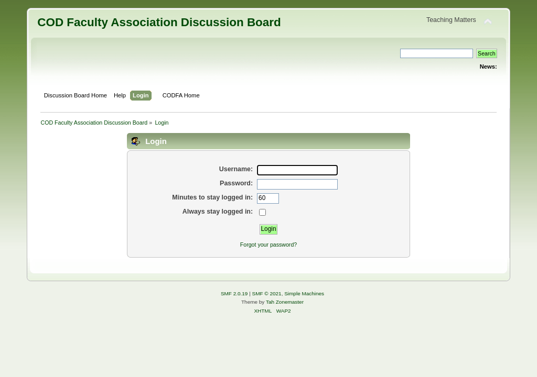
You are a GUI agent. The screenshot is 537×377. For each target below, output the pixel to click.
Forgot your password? (268, 244)
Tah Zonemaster (285, 302)
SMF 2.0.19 (234, 293)
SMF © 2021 (267, 293)
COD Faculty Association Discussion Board (159, 22)
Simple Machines (304, 293)
